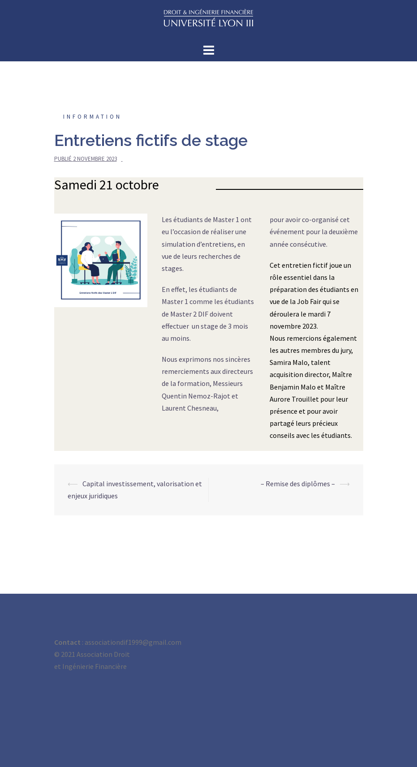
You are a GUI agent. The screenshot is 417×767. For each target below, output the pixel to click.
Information (92, 116)
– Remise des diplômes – (298, 483)
